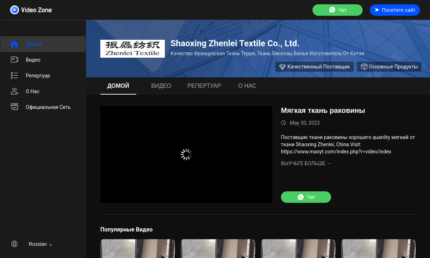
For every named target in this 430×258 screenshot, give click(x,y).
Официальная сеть (40, 107)
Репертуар (30, 75)
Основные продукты (389, 66)
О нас (24, 91)
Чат (337, 10)
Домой (26, 44)
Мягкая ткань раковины (323, 110)
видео (25, 60)
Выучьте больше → (306, 163)
